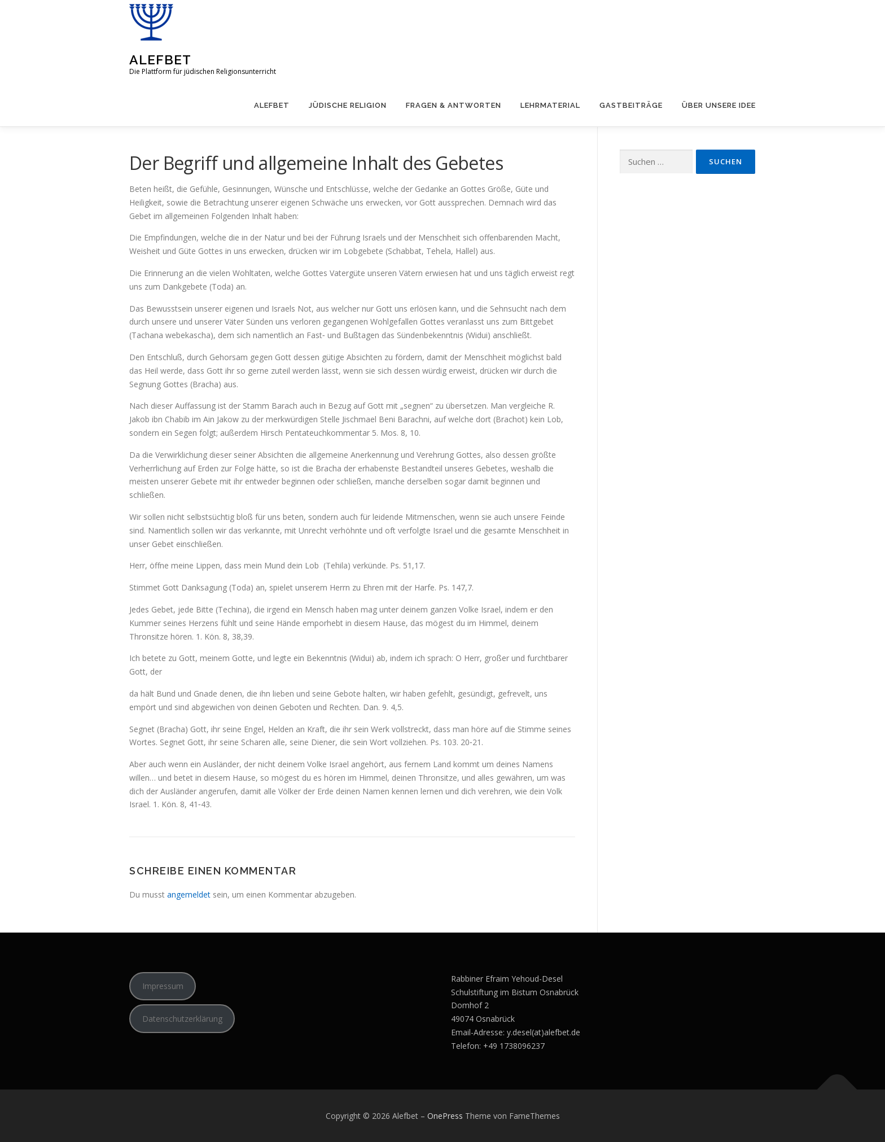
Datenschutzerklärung (182, 1018)
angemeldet (189, 894)
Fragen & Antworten (453, 105)
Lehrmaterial (550, 105)
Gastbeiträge (631, 105)
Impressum (162, 986)
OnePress (445, 1115)
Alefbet (160, 59)
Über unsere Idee (719, 105)
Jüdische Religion (348, 105)
